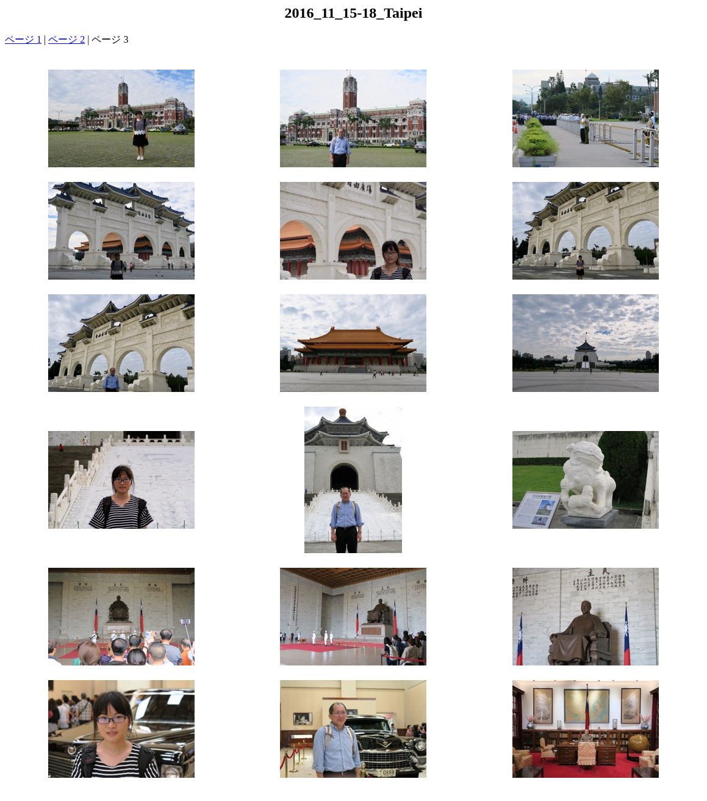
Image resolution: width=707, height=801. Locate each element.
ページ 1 (23, 39)
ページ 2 (66, 39)
